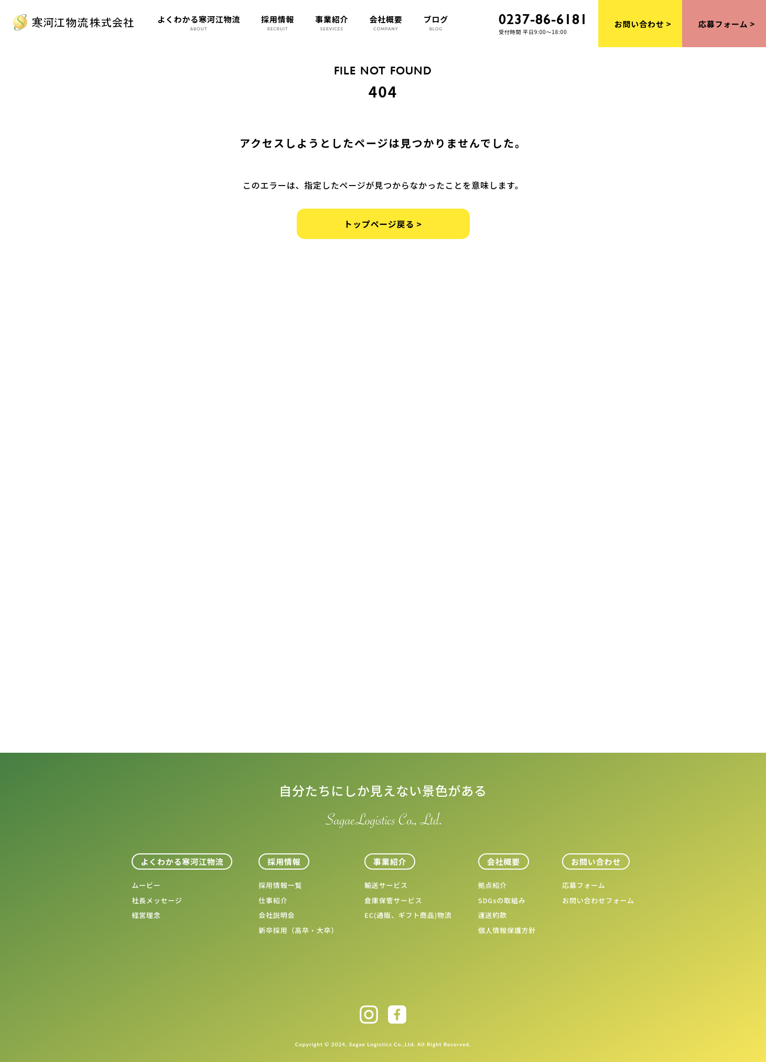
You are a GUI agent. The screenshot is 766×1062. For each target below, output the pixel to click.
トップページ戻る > (383, 224)
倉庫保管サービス (393, 900)
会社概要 (385, 23)
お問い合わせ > (643, 23)
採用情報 (277, 23)
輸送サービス (386, 885)
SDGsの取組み (502, 900)
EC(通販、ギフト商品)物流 (408, 915)
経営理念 (146, 915)
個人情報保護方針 (507, 930)
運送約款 (492, 915)
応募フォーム (583, 885)
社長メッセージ (157, 900)
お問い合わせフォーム (598, 900)
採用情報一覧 (280, 885)
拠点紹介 (492, 885)
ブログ (436, 23)
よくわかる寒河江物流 (198, 23)
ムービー (146, 885)
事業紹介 (331, 23)
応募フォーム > (726, 23)
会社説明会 (276, 915)
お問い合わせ (596, 861)
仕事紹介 (272, 900)
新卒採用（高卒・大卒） (298, 930)
